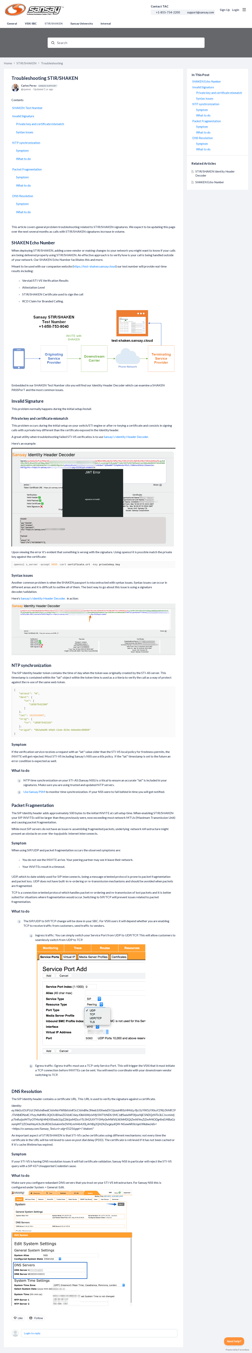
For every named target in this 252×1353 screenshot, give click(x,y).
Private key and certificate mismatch (40, 124)
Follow (38, 1318)
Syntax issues (24, 132)
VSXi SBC (31, 23)
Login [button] (235, 9)
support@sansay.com (200, 12)
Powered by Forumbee (237, 1349)
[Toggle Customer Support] (234, 1341)
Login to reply (32, 1333)
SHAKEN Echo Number (33, 242)
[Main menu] (244, 9)
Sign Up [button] (225, 9)
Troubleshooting (52, 63)
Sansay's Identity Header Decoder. (126, 436)
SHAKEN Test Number (27, 108)
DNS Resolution (22, 196)
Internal (106, 23)
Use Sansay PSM (34, 791)
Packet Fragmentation (27, 169)
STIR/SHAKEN (54, 23)
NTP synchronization (26, 142)
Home (8, 63)
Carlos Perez (39, 85)
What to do (23, 158)
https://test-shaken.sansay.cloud (94, 266)
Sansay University (81, 23)
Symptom (22, 150)
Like (20, 1318)
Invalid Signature (23, 116)
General (12, 23)
